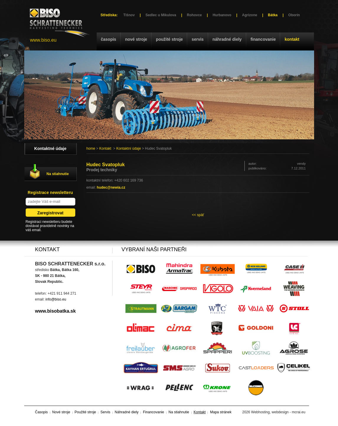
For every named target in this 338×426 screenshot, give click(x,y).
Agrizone (249, 15)
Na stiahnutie (58, 174)
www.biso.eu (43, 40)
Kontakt (292, 39)
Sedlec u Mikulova (161, 15)
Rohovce (194, 15)
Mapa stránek (220, 412)
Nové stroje (136, 39)
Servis (197, 39)
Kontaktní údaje (128, 148)
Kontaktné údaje (50, 148)
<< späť (198, 215)
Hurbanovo (222, 15)
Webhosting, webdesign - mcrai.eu (278, 412)
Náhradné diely (227, 39)
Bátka (273, 15)
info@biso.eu (55, 299)
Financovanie (263, 39)
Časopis (108, 39)
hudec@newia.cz (111, 187)
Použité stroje (169, 39)
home (90, 148)
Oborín (294, 15)
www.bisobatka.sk (55, 311)
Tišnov (129, 15)
